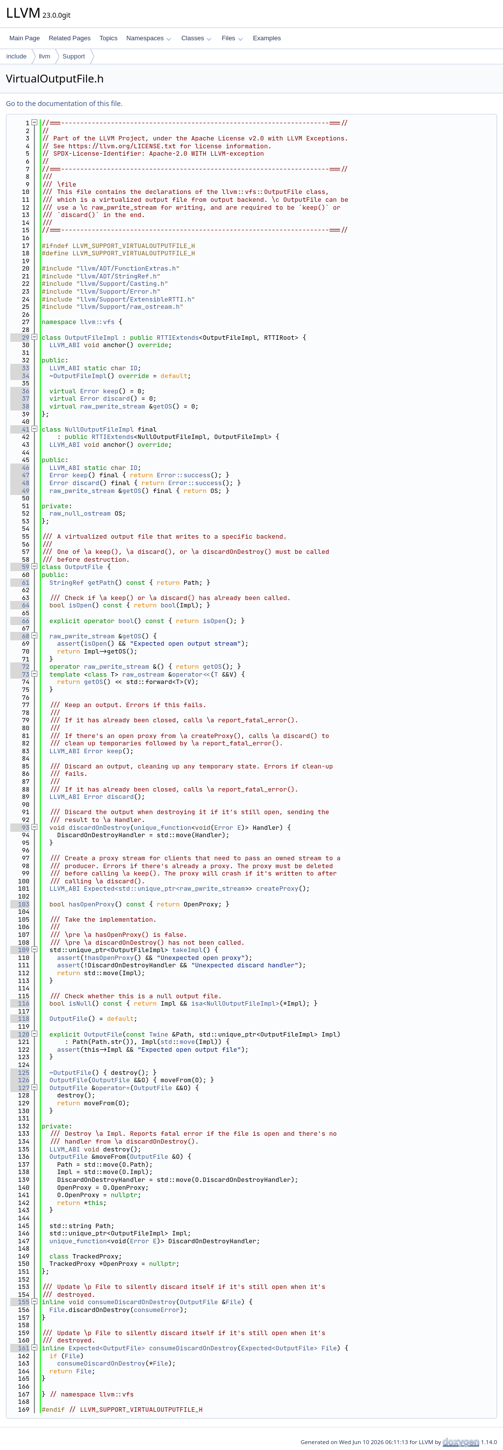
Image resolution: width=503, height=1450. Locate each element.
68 (19, 636)
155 (19, 1302)
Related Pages (69, 38)
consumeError (157, 1310)
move (187, 1042)
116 (19, 1003)
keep (110, 391)
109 (19, 950)
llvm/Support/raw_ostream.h (130, 306)
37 (19, 398)
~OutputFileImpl (78, 376)
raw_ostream (143, 674)
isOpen (80, 605)
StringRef (67, 582)
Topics (108, 38)
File (233, 1302)
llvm (44, 56)
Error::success (183, 475)
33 (19, 368)
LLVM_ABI (65, 345)
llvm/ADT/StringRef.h (118, 276)
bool (168, 605)
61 (19, 582)
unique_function (162, 827)
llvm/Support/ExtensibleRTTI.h (135, 299)
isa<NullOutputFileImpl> (235, 1003)
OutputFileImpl (91, 337)
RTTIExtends (178, 337)
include (16, 56)
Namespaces (148, 38)
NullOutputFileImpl (99, 429)
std (166, 1042)
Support (73, 56)
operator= (112, 1088)
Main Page (24, 38)
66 (19, 621)
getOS (162, 406)
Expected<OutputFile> (107, 1348)
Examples (267, 38)
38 (19, 406)
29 (19, 337)
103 (19, 904)
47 (19, 475)
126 (19, 1080)
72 (19, 666)
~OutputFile (71, 1072)
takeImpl (187, 950)
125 (19, 1072)
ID (134, 368)
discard (116, 398)
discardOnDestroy (99, 827)
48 (19, 483)
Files (232, 38)
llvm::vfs (97, 322)
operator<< (191, 674)
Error (89, 391)
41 (19, 429)
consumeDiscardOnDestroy (132, 1302)
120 (19, 1034)
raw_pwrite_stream (112, 406)
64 (19, 605)
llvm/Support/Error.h (118, 291)
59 (19, 567)
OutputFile (84, 567)
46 (19, 468)
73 (19, 674)
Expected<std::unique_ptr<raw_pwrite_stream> (166, 888)
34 (19, 376)
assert (68, 643)
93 (19, 827)
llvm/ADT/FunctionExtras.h (128, 268)
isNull (80, 1003)
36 (19, 391)
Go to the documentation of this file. (64, 103)
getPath (101, 582)
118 (19, 1018)
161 (19, 1348)
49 (19, 491)
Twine (158, 1034)
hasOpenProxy (92, 904)
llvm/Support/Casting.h (122, 283)
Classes (196, 38)
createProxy (277, 888)
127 (19, 1088)
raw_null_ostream (80, 513)
